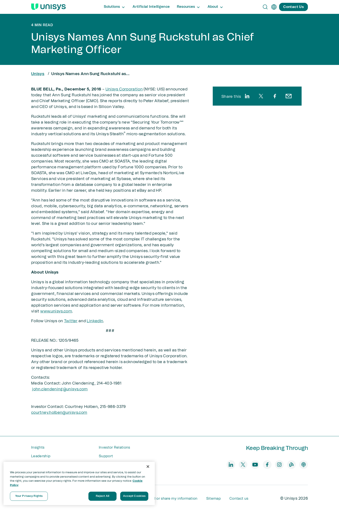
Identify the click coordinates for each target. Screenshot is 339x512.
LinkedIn (95, 321)
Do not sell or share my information (167, 498)
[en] (273, 6)
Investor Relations (114, 447)
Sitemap (213, 498)
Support (106, 456)
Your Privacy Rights (29, 496)
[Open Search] (265, 6)
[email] (288, 96)
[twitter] (261, 96)
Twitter (71, 321)
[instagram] (279, 464)
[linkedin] (247, 96)
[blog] (291, 464)
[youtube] (255, 464)
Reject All (102, 496)
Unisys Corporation (124, 89)
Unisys (37, 74)
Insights (38, 447)
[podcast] (303, 464)
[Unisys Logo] (48, 6)
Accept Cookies (134, 496)
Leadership (40, 456)
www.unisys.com (56, 311)
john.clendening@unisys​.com (60, 389)
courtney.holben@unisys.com (59, 413)
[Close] (148, 466)
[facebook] (274, 96)
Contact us (238, 498)
